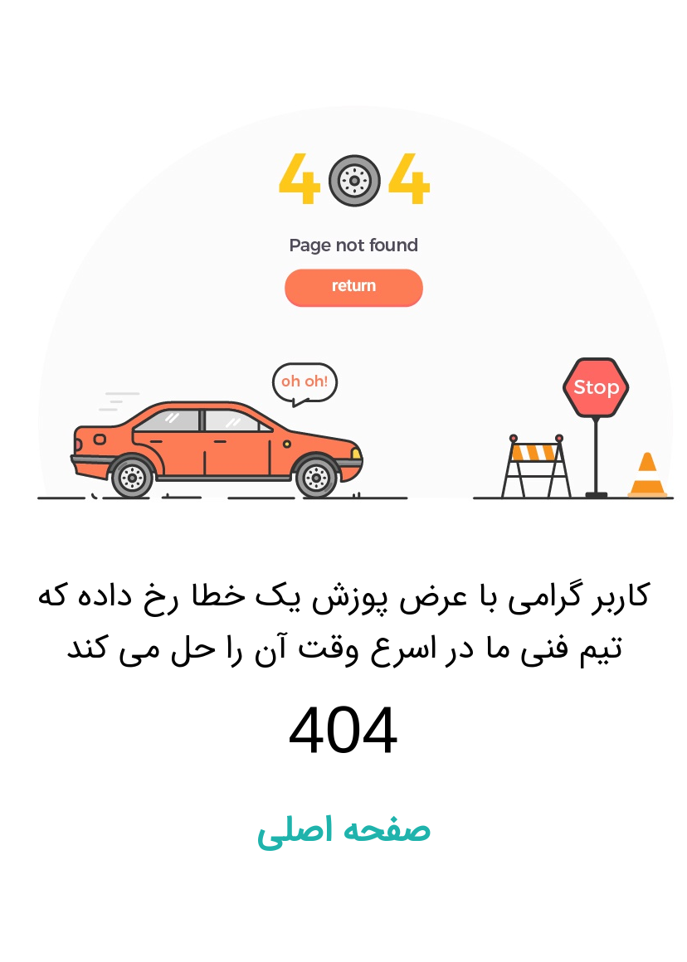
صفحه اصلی (343, 831)
